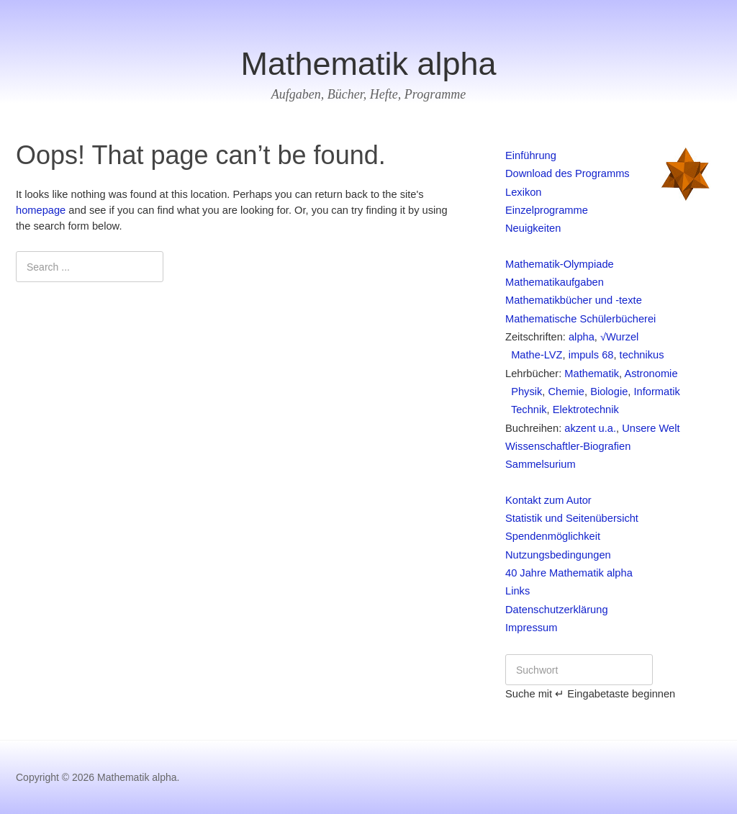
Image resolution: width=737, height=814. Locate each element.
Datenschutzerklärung (556, 609)
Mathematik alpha (368, 63)
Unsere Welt (650, 428)
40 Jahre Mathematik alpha (569, 573)
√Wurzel (619, 337)
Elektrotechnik (586, 409)
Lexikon (523, 192)
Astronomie (650, 373)
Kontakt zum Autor (548, 500)
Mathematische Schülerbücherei (580, 319)
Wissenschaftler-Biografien (567, 446)
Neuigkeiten (533, 228)
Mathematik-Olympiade (559, 264)
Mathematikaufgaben (554, 282)
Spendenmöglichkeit (552, 536)
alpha (581, 337)
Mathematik (591, 373)
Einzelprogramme (546, 210)
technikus (642, 355)
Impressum (531, 627)
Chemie (566, 391)
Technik (526, 409)
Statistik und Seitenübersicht (571, 518)
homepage (40, 210)
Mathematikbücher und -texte (573, 300)
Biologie (609, 391)
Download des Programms (567, 173)
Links (517, 591)
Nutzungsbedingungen (558, 555)
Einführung (530, 155)
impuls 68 (591, 355)
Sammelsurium (540, 464)
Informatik (656, 391)
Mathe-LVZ (534, 355)
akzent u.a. (590, 428)
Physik (523, 391)
